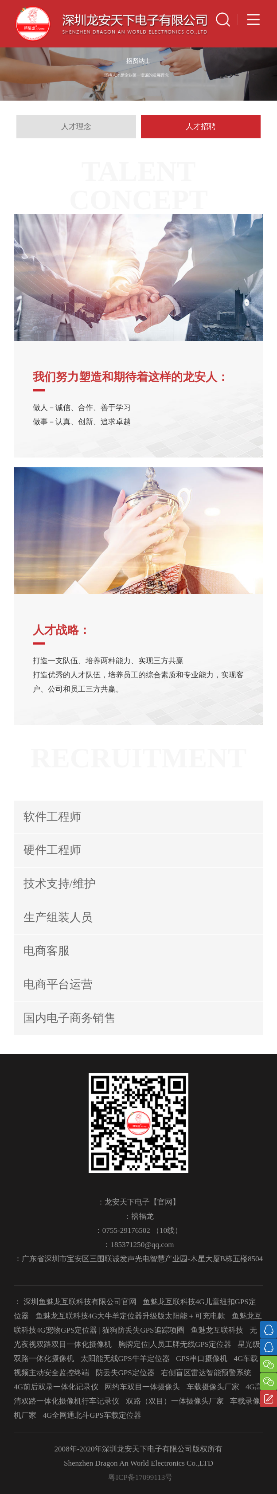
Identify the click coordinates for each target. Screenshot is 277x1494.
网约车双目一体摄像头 (142, 1387)
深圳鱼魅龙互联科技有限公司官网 (80, 1302)
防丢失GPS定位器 (125, 1373)
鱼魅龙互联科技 (217, 1330)
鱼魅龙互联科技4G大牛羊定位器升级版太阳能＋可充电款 (130, 1316)
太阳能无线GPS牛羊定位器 (125, 1358)
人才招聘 (201, 126)
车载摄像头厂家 (213, 1387)
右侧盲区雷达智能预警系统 (206, 1373)
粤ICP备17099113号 (140, 1477)
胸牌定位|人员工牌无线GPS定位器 (175, 1344)
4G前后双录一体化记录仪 (56, 1387)
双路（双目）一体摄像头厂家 (175, 1401)
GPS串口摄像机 (201, 1358)
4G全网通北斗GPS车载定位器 (92, 1415)
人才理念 (76, 126)
